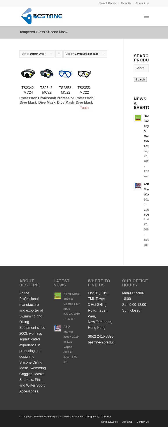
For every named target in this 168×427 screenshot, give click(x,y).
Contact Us (142, 3)
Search (140, 79)
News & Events (107, 3)
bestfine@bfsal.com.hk (105, 342)
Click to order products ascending (59, 55)
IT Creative (106, 416)
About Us (126, 3)
